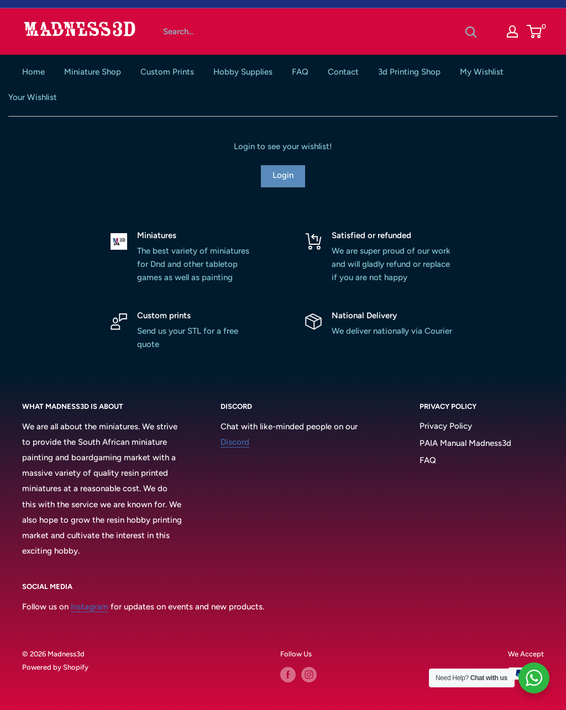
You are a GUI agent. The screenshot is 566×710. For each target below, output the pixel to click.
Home (33, 72)
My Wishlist (482, 72)
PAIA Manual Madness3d (465, 443)
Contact (343, 72)
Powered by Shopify (55, 667)
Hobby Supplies (242, 72)
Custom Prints (167, 72)
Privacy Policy (446, 426)
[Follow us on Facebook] (288, 674)
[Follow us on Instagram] (309, 674)
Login (283, 175)
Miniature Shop (92, 72)
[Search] (471, 31)
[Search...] (306, 31)
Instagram (89, 607)
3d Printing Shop (409, 72)
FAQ (300, 72)
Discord (235, 442)
